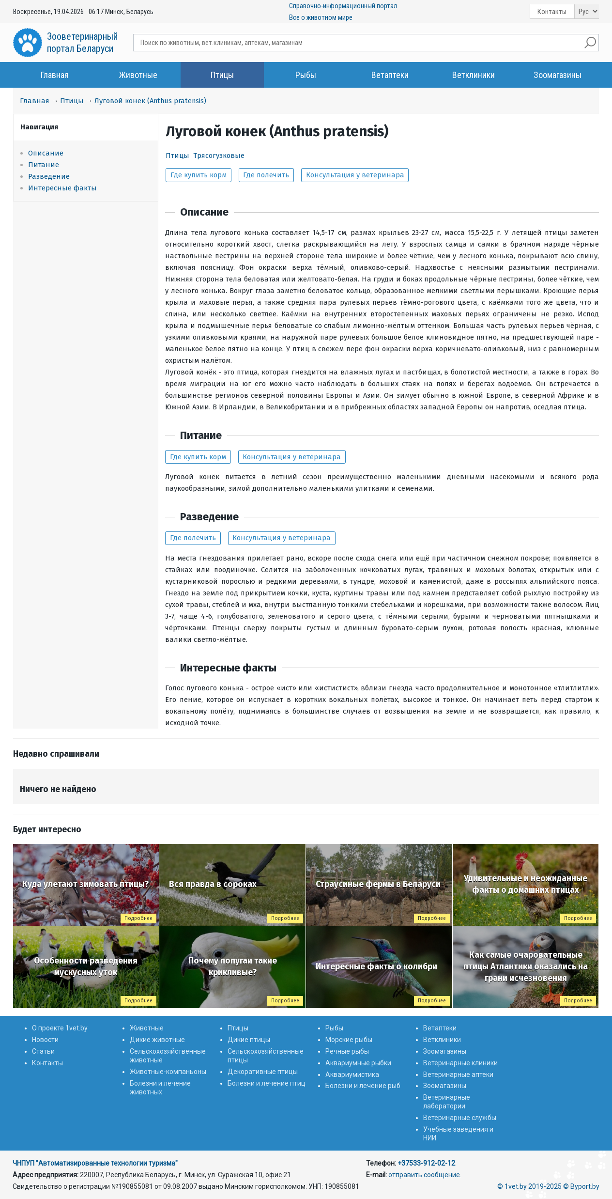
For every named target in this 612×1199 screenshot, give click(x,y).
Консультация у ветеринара (355, 175)
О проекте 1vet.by (60, 1028)
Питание (43, 164)
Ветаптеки (390, 75)
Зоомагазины (557, 75)
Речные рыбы (347, 1051)
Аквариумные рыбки (358, 1063)
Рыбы (305, 75)
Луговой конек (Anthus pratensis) (150, 100)
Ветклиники (473, 75)
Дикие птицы (249, 1039)
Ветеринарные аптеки (458, 1074)
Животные (138, 75)
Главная (55, 75)
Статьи (43, 1051)
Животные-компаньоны (168, 1071)
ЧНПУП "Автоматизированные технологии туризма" (95, 1163)
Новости (45, 1039)
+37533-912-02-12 (426, 1163)
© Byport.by (581, 1186)
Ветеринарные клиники (460, 1063)
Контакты (551, 11)
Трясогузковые (219, 155)
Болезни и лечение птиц (267, 1083)
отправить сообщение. (424, 1175)
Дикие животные (157, 1039)
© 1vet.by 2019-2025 (529, 1186)
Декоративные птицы (263, 1071)
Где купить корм (198, 175)
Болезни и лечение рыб (362, 1086)
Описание (45, 153)
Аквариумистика (352, 1074)
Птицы (222, 75)
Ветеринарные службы (459, 1117)
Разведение (49, 176)
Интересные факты (62, 188)
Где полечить (266, 175)
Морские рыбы (348, 1039)
